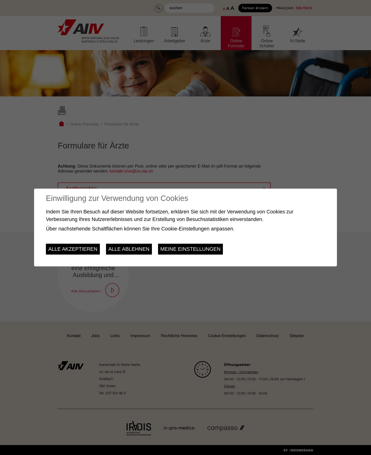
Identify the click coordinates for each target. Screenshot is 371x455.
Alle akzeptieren (72, 249)
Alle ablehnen (129, 249)
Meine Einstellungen (190, 249)
